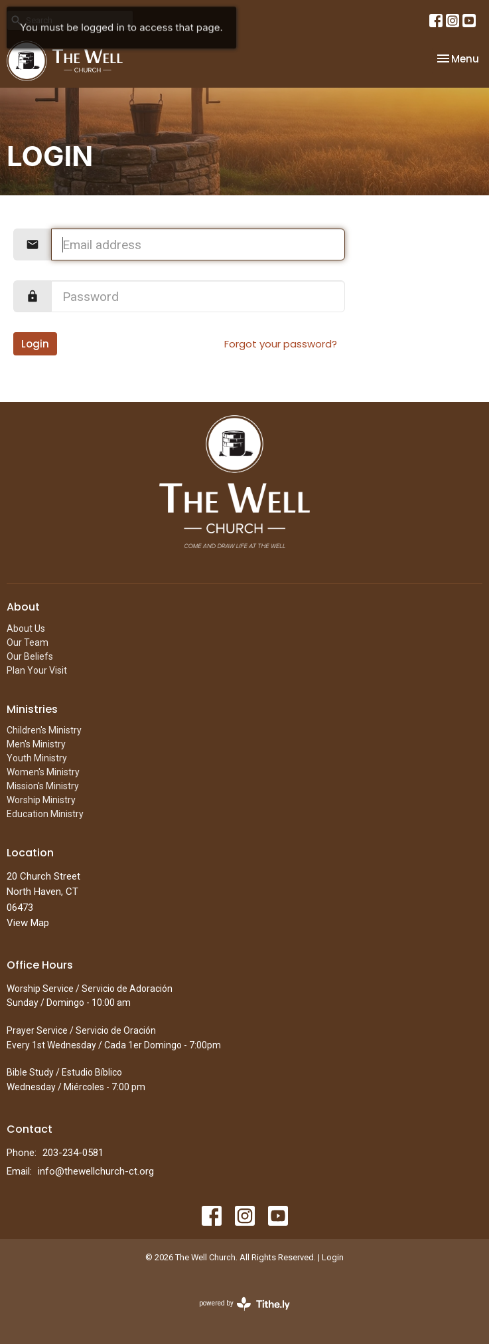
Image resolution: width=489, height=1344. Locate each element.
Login (35, 344)
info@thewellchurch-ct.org (96, 1171)
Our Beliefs (30, 656)
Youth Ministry (37, 758)
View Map (28, 923)
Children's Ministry (44, 730)
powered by (244, 1304)
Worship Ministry (41, 800)
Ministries (32, 709)
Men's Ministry (36, 744)
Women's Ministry (43, 772)
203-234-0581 (73, 1153)
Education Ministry (45, 814)
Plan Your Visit (37, 670)
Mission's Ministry (43, 786)
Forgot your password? (280, 344)
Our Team (27, 642)
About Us (26, 628)
